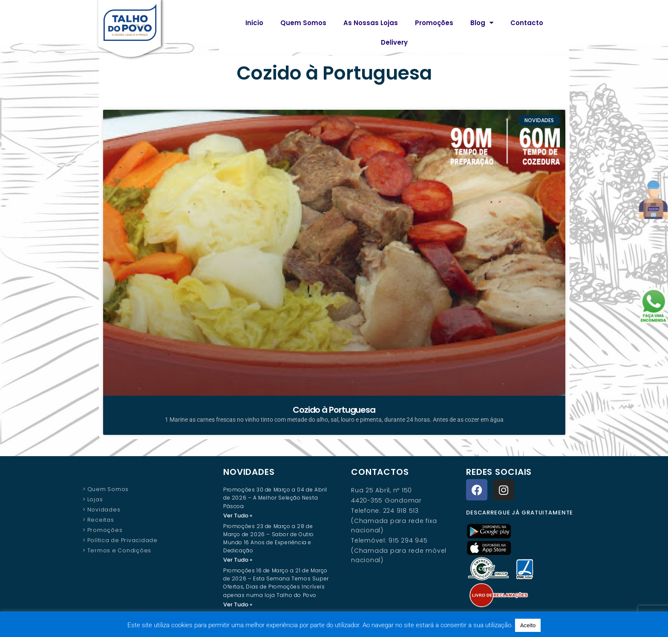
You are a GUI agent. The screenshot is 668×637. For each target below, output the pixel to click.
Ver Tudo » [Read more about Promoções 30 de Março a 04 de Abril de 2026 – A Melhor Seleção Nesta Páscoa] (237, 515)
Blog (481, 22)
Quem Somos (303, 22)
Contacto (526, 22)
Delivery (394, 42)
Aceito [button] (528, 625)
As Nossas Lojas (370, 22)
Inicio (254, 22)
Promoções (434, 22)
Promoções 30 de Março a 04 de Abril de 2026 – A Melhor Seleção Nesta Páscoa (275, 497)
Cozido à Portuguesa (334, 410)
